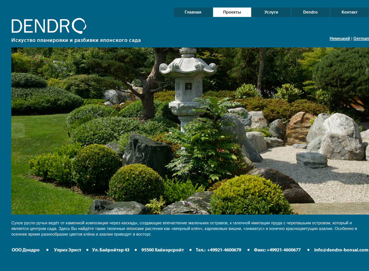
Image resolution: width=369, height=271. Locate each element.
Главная (192, 12)
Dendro (310, 12)
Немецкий (339, 38)
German (361, 38)
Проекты (232, 12)
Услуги (271, 12)
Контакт (349, 12)
